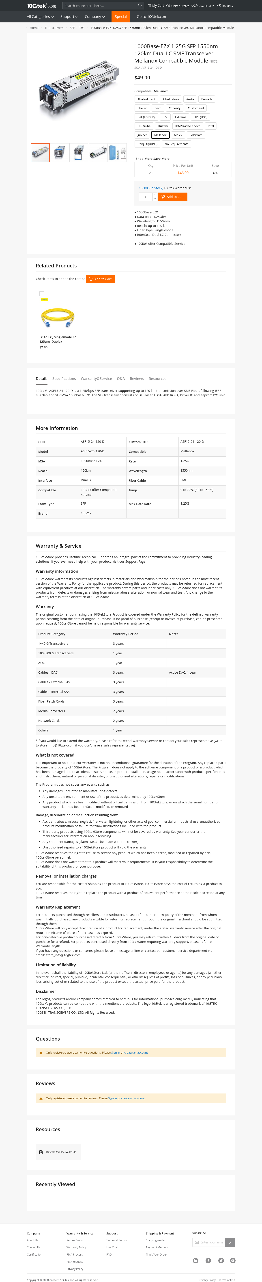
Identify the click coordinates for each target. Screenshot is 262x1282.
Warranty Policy (76, 1247)
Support (67, 16)
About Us (32, 1240)
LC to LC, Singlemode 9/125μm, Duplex (57, 339)
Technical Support (117, 1240)
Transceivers (54, 28)
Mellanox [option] (160, 135)
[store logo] (41, 5)
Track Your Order (156, 1254)
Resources (157, 378)
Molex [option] (178, 135)
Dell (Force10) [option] (146, 117)
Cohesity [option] (174, 108)
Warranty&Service (96, 378)
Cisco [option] (158, 108)
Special (121, 16)
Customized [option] (196, 108)
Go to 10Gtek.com (152, 16)
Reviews (137, 378)
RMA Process (75, 1254)
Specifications (64, 378)
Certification (34, 1254)
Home (34, 28)
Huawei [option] (163, 126)
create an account (136, 1052)
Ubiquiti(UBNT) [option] (147, 144)
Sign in (115, 1052)
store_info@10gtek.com (57, 745)
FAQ (109, 1254)
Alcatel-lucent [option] (146, 99)
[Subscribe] (230, 1242)
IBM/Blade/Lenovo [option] (187, 126)
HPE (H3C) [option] (200, 117)
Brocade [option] (206, 99)
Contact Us (34, 1247)
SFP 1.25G (77, 28)
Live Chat (112, 1247)
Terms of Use (227, 1280)
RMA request (75, 1261)
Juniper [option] (142, 135)
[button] (59, 152)
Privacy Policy (75, 1269)
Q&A (121, 378)
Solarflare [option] (196, 135)
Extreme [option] (180, 117)
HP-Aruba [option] (143, 126)
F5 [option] (165, 117)
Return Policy (75, 1240)
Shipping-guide (155, 1240)
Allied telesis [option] (171, 99)
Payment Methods (157, 1247)
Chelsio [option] (142, 108)
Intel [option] (211, 126)
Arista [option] (190, 99)
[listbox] (183, 123)
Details (41, 378)
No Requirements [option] (176, 144)
